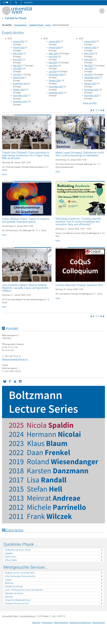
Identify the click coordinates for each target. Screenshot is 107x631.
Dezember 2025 (20, 101)
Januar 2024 (54, 41)
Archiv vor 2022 (90, 103)
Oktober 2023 (90, 83)
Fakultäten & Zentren (14, 593)
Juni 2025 (17, 68)
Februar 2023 (90, 47)
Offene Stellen (11, 560)
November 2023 (91, 89)
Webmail (8, 597)
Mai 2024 (53, 62)
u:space (8, 579)
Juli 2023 (88, 74)
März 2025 (17, 53)
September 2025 (20, 83)
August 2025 (18, 77)
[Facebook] (9, 381)
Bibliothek (9, 583)
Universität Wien (20, 25)
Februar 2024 (54, 47)
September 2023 (91, 77)
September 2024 (56, 74)
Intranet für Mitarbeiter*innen (18, 600)
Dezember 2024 (56, 92)
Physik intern (10, 557)
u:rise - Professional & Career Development (24, 590)
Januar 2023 (89, 41)
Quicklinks (28, 2)
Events (48, 25)
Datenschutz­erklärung (80, 622)
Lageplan (9, 553)
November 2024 (56, 86)
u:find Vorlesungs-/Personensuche (20, 576)
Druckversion (98, 622)
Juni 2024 (53, 65)
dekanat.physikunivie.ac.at (14, 359)
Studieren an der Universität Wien (19, 573)
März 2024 (53, 53)
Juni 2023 (88, 68)
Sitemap (36, 622)
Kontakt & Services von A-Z (17, 603)
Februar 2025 (19, 47)
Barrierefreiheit (61, 622)
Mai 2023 (88, 65)
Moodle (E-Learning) (14, 586)
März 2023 (89, 53)
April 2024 (53, 56)
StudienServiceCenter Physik (17, 550)
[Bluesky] (4, 381)
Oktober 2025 (19, 89)
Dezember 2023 (91, 95)
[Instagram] (20, 381)
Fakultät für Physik (15, 18)
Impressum (47, 622)
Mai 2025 (17, 65)
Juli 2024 (53, 71)
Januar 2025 (18, 41)
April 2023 (88, 59)
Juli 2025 (17, 74)
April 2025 (17, 59)
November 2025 (20, 95)
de (5, 2)
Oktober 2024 (55, 80)
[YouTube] (15, 381)
